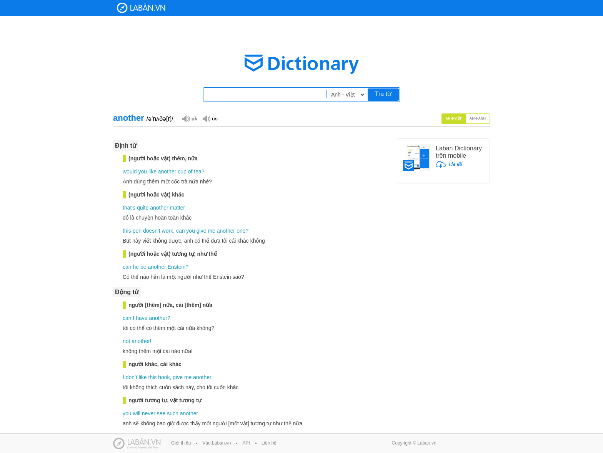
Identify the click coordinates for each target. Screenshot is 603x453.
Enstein (177, 267)
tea (197, 171)
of (190, 171)
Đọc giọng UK (189, 118)
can (180, 231)
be (143, 267)
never (148, 413)
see (161, 413)
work (167, 231)
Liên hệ (269, 443)
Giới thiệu (181, 443)
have (141, 318)
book (164, 377)
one (241, 231)
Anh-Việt (454, 118)
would (130, 171)
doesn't (151, 231)
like (152, 171)
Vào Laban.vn (216, 443)
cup (182, 171)
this (127, 231)
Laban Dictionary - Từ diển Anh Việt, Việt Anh (141, 8)
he (136, 267)
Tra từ (383, 94)
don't (131, 377)
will (136, 413)
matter (177, 208)
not (126, 341)
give (202, 231)
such (172, 413)
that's (129, 208)
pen (137, 231)
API (246, 443)
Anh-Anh (478, 118)
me (211, 231)
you (142, 171)
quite (142, 208)
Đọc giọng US (210, 118)
